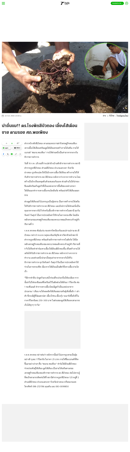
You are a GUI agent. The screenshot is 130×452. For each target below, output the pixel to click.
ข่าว (104, 116)
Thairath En (117, 3)
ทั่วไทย (111, 116)
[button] (3, 154)
